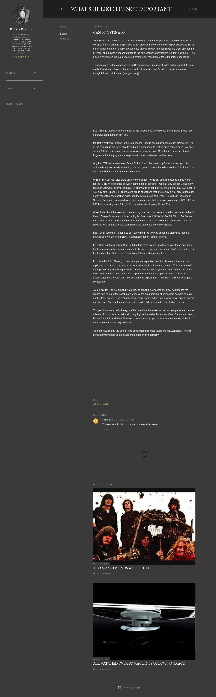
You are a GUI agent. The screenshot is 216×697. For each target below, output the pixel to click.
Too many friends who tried (121, 568)
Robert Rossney (21, 29)
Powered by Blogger (129, 687)
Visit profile (21, 57)
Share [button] (63, 26)
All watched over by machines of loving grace (139, 663)
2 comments (105, 573)
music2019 (65, 38)
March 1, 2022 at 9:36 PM (123, 420)
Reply (105, 429)
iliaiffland (106, 419)
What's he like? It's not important (121, 8)
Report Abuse (14, 103)
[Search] (193, 9)
